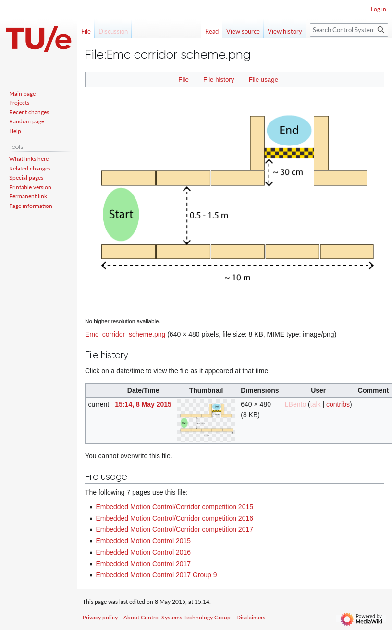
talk (315, 404)
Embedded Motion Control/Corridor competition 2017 (174, 529)
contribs (338, 404)
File (183, 79)
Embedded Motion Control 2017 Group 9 (156, 575)
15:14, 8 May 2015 (143, 404)
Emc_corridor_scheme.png (125, 334)
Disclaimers (250, 617)
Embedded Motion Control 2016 (143, 552)
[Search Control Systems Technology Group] (349, 30)
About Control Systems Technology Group (177, 617)
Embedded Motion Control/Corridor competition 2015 (174, 506)
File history (218, 79)
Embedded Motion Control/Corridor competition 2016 (174, 518)
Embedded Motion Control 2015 (143, 541)
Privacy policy (100, 617)
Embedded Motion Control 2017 (143, 564)
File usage (263, 79)
